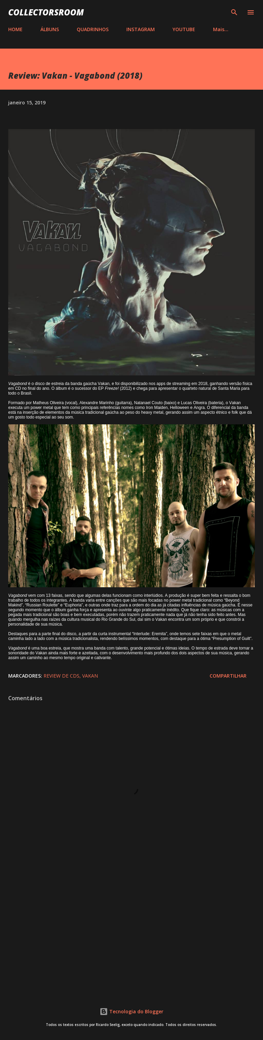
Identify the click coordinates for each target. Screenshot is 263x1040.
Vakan (90, 675)
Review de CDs (61, 675)
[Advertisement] (131, 930)
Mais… (220, 29)
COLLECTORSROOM (46, 12)
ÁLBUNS (49, 29)
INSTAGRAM (140, 29)
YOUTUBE (184, 29)
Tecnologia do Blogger (131, 1011)
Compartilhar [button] (228, 675)
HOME (15, 29)
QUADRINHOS (93, 29)
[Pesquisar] (234, 12)
